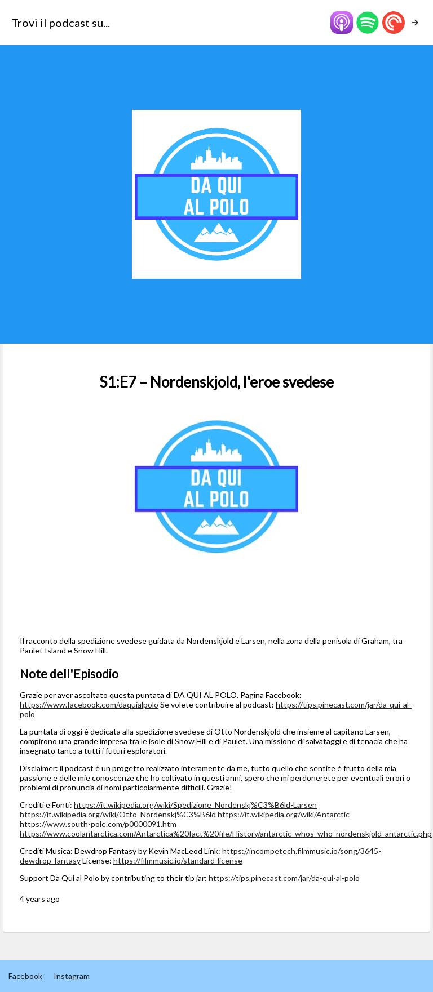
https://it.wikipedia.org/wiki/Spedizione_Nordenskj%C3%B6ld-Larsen (195, 804)
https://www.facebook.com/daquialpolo (89, 704)
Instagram (72, 976)
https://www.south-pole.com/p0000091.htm (98, 824)
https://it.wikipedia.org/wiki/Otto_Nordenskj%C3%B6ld (118, 814)
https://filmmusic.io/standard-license (177, 860)
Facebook (25, 976)
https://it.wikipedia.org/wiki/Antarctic (284, 814)
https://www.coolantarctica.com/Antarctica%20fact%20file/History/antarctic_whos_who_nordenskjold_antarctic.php (226, 833)
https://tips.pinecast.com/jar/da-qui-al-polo (284, 878)
